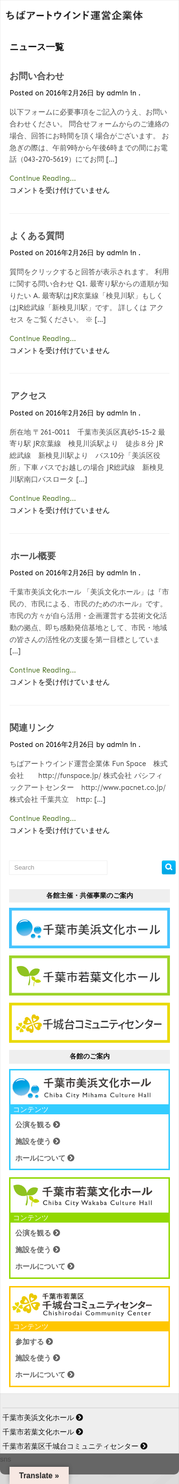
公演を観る (37, 1125)
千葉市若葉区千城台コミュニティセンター (76, 1446)
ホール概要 (33, 555)
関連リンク (32, 727)
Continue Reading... (43, 178)
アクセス (29, 395)
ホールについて (44, 1158)
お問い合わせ (37, 76)
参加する (34, 1342)
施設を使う (37, 1141)
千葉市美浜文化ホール (43, 1417)
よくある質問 (37, 235)
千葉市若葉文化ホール (43, 1432)
